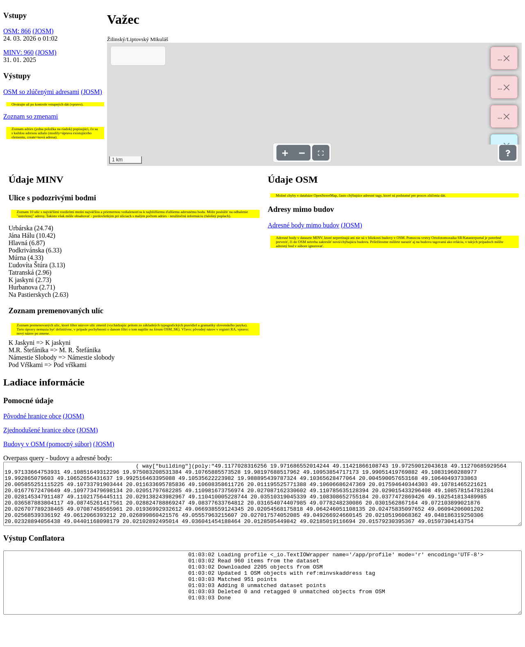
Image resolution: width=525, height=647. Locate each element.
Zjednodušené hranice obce (39, 430)
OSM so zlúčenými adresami (41, 91)
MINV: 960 (18, 52)
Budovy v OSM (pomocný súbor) (47, 444)
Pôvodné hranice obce (32, 416)
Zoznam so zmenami (30, 116)
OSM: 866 (17, 31)
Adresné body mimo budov (304, 225)
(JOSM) (43, 31)
